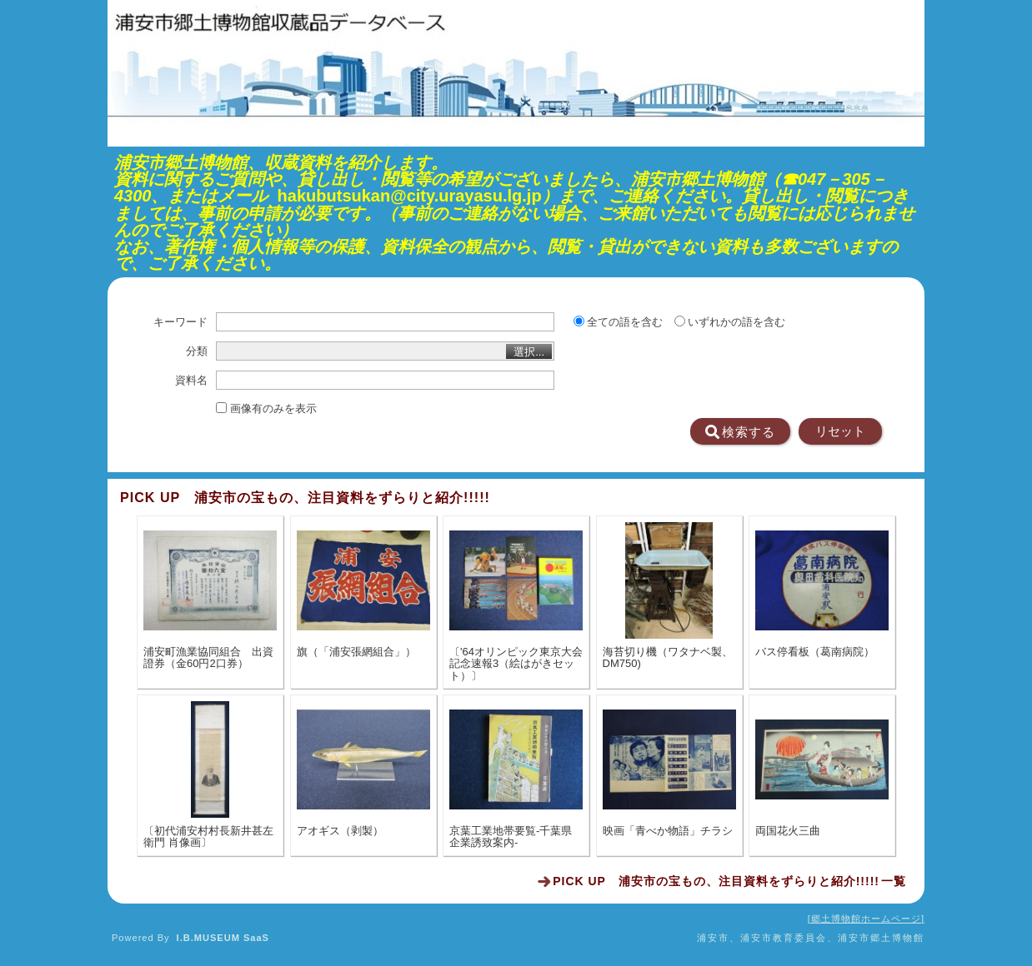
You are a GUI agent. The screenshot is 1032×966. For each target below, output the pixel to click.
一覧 (729, 881)
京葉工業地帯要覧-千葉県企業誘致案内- (510, 837)
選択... (528, 352)
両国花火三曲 (787, 831)
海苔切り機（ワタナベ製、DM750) (668, 658)
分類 (197, 351)
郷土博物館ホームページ (866, 919)
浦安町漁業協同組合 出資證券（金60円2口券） (208, 658)
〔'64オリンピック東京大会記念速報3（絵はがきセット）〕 (516, 664)
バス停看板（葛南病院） (814, 652)
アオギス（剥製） (340, 831)
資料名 (191, 380)
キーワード (180, 322)
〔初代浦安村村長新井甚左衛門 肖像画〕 (208, 837)
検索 (740, 432)
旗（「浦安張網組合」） (356, 652)
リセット (840, 431)
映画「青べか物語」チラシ (668, 831)
